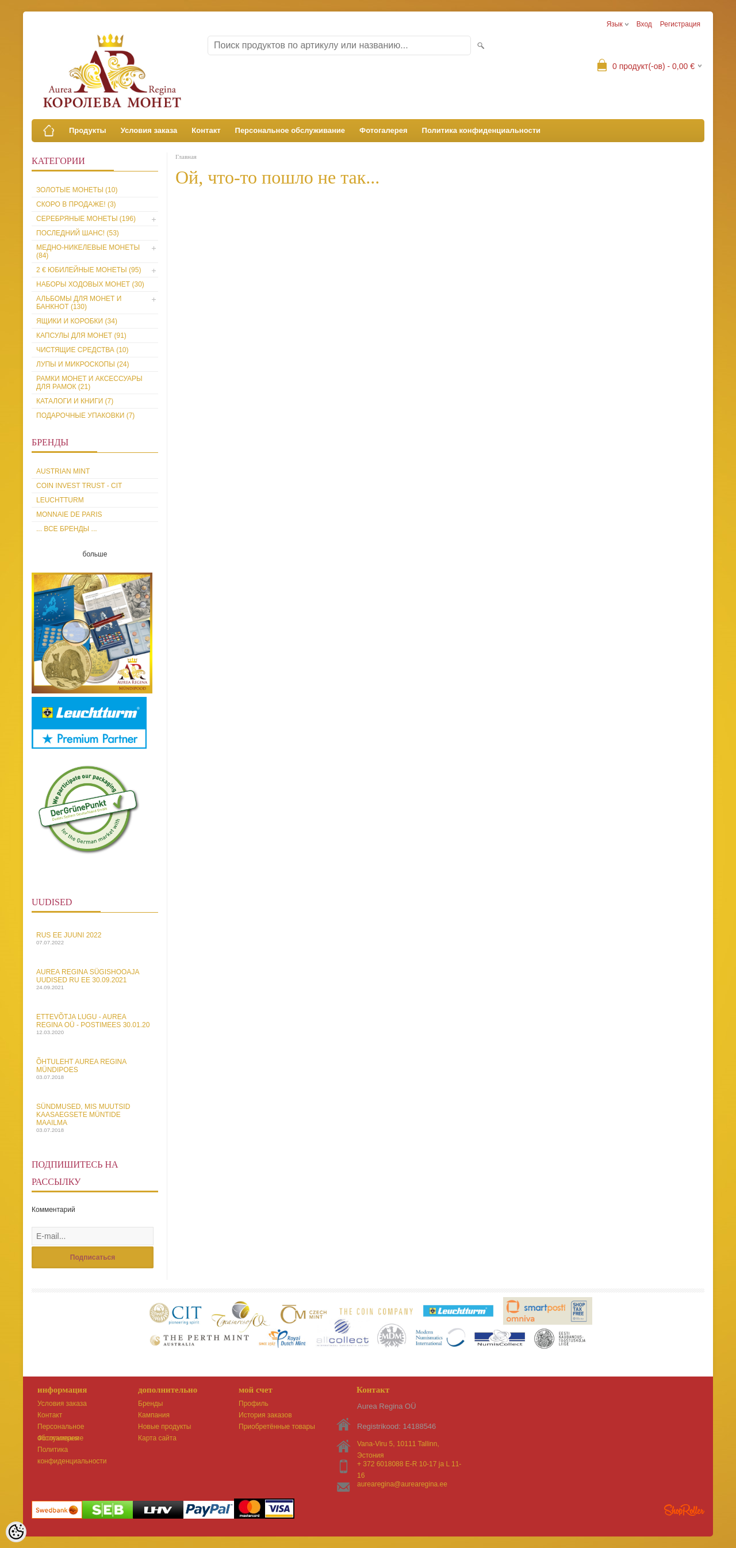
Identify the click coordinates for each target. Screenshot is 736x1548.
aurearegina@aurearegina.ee (402, 1484)
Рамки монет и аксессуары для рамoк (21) (89, 383)
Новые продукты (164, 1427)
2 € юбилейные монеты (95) (88, 270)
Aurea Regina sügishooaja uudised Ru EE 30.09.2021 (95, 979)
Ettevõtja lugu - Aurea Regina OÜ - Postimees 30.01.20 (95, 1024)
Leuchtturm (60, 500)
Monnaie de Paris (69, 514)
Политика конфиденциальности (481, 130)
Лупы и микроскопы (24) (82, 364)
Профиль (254, 1404)
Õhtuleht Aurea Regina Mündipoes (95, 1069)
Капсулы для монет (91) (81, 335)
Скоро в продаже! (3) (76, 204)
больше (95, 554)
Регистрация (680, 24)
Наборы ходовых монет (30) (90, 284)
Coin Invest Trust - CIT (79, 486)
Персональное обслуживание (290, 130)
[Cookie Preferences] (16, 1532)
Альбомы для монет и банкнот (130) (78, 303)
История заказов (265, 1415)
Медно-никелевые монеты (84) (88, 251)
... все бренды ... (66, 529)
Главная (186, 156)
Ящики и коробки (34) (76, 321)
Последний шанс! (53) (77, 233)
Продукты (87, 130)
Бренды (150, 1404)
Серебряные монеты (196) (86, 219)
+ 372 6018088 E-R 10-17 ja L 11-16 (409, 1465)
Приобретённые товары (277, 1427)
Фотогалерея (383, 130)
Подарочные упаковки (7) (85, 415)
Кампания (154, 1415)
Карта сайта (157, 1438)
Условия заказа (149, 130)
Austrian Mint (63, 471)
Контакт (205, 130)
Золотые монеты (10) (76, 190)
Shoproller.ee (684, 1510)
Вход (644, 24)
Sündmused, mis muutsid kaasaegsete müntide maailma (95, 1118)
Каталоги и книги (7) (74, 401)
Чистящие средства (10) (82, 350)
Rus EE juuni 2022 (95, 938)
